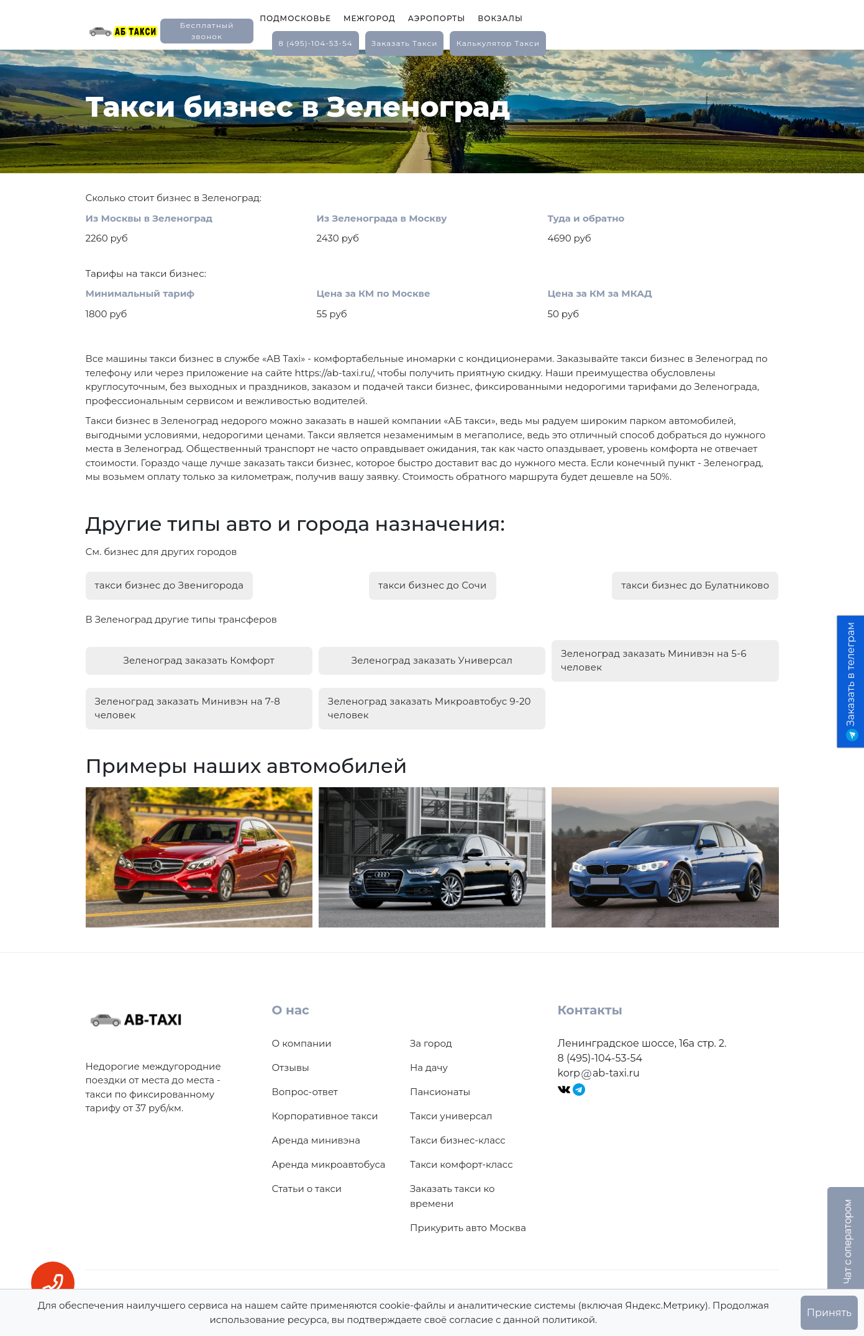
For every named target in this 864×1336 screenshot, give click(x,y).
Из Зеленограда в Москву (382, 218)
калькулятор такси (497, 43)
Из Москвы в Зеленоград (149, 218)
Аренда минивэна (316, 1136)
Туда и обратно (586, 218)
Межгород (369, 18)
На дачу (429, 1063)
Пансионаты (440, 1087)
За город (431, 1039)
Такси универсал (451, 1111)
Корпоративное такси (325, 1111)
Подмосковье (295, 18)
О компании (302, 1039)
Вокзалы (500, 18)
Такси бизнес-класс (458, 1136)
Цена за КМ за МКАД (600, 293)
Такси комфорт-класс (461, 1160)
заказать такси (404, 43)
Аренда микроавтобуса (329, 1160)
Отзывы (290, 1063)
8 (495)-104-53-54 (315, 43)
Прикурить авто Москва (468, 1223)
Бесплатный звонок (207, 30)
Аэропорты (437, 18)
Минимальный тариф (140, 293)
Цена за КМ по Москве (373, 293)
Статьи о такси (307, 1184)
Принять (829, 1313)
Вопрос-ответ (305, 1087)
